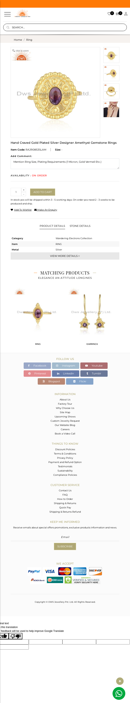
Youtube (94, 365)
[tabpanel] (38, 318)
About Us (65, 399)
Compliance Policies (65, 474)
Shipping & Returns (65, 503)
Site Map (65, 412)
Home (18, 39)
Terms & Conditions (65, 453)
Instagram (65, 365)
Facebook (37, 365)
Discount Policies (65, 449)
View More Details (65, 255)
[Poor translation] (15, 636)
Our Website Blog (65, 425)
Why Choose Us (65, 408)
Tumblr (94, 373)
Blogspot (51, 381)
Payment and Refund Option (65, 462)
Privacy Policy (65, 457)
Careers (65, 429)
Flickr (79, 381)
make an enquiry (45, 209)
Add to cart (42, 192)
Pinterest (37, 373)
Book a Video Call (65, 433)
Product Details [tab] (52, 225)
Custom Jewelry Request (65, 420)
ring (29, 39)
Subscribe (65, 546)
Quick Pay (65, 507)
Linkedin (65, 373)
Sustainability (65, 470)
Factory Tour (65, 403)
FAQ (65, 494)
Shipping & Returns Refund (65, 511)
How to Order (65, 498)
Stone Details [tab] (80, 225)
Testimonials (65, 466)
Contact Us (65, 490)
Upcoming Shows (65, 416)
